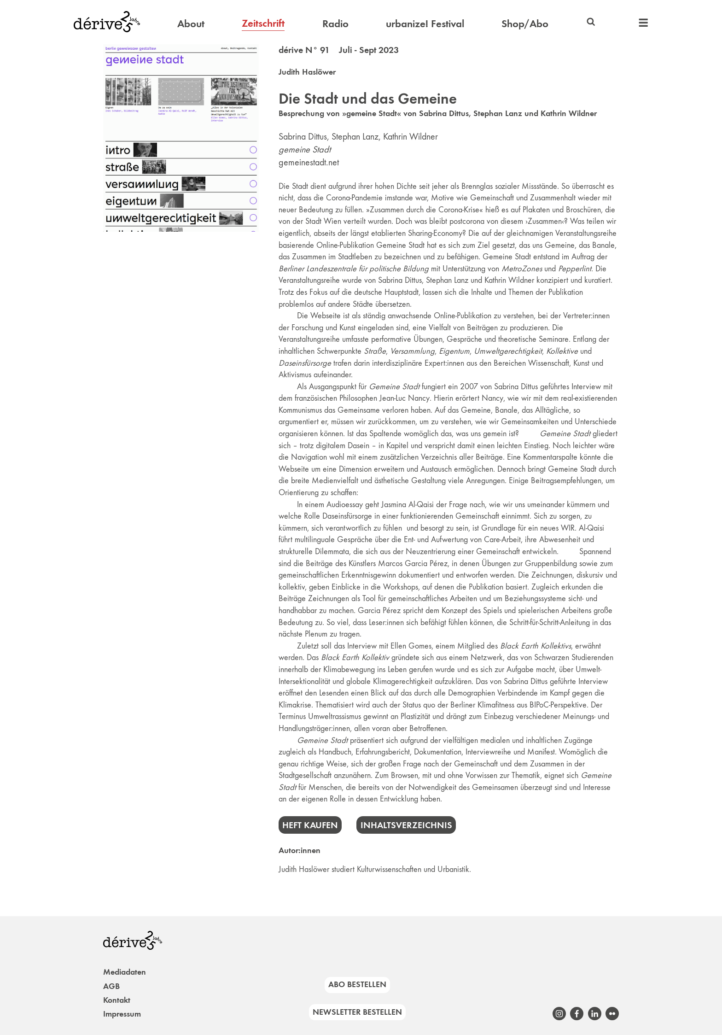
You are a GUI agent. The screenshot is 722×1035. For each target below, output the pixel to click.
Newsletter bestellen (357, 1012)
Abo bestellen (357, 984)
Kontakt (116, 1000)
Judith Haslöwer (307, 72)
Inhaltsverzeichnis (406, 824)
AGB (111, 986)
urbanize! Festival (425, 23)
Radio (335, 23)
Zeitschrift (263, 23)
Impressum (122, 1014)
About (190, 23)
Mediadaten (124, 972)
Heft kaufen (310, 824)
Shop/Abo (524, 23)
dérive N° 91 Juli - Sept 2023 (339, 49)
